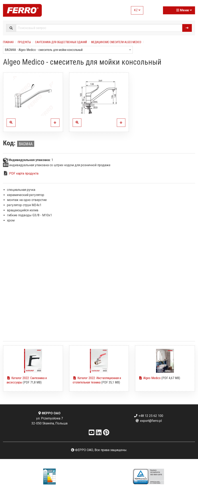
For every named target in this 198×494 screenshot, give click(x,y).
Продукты (24, 42)
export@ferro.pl (148, 421)
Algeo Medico (150, 378)
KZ (137, 10)
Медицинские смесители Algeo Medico (116, 42)
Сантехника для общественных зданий (61, 42)
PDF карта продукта (23, 173)
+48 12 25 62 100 (148, 416)
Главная (8, 42)
